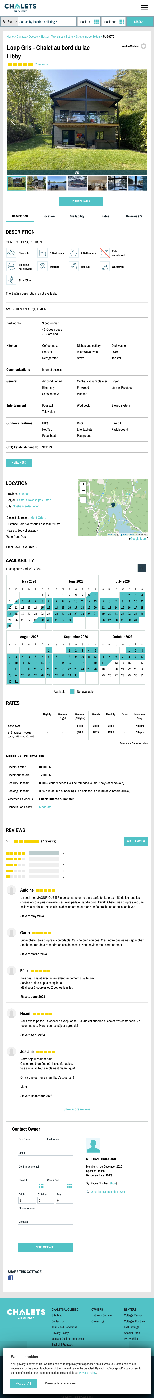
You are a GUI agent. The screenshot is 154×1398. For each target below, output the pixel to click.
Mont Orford (38, 517)
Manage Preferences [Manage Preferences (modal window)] (60, 1383)
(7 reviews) (41, 64)
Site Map (57, 1315)
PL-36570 (108, 36)
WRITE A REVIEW (136, 841)
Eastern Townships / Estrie (34, 500)
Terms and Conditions (64, 1327)
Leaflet (111, 534)
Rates (105, 216)
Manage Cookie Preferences (68, 1338)
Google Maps (138, 538)
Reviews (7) (134, 216)
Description (20, 216)
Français (68, 1344)
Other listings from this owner (108, 1191)
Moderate (45, 807)
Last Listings (131, 1327)
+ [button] (83, 485)
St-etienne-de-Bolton (26, 506)
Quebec (24, 493)
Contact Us (58, 1321)
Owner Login (98, 1321)
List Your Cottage (101, 1315)
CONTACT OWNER (81, 201)
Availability (76, 216)
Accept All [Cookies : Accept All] (23, 1383)
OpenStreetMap (127, 534)
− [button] (83, 491)
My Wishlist (131, 1338)
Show (112, 1183)
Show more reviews (77, 1109)
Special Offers (132, 1333)
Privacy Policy (60, 1333)
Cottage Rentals (133, 1315)
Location (49, 216)
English (56, 1344)
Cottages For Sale (134, 1321)
